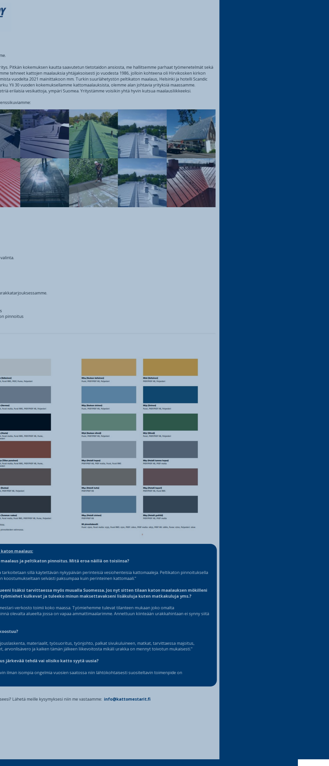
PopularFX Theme (195, 762)
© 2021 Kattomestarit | (142, 762)
